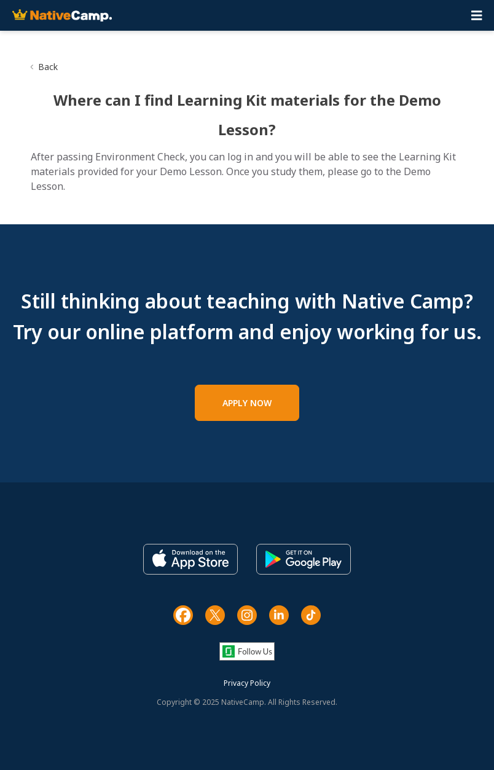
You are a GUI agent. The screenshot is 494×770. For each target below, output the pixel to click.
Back (48, 67)
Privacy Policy (247, 683)
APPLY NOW (247, 403)
